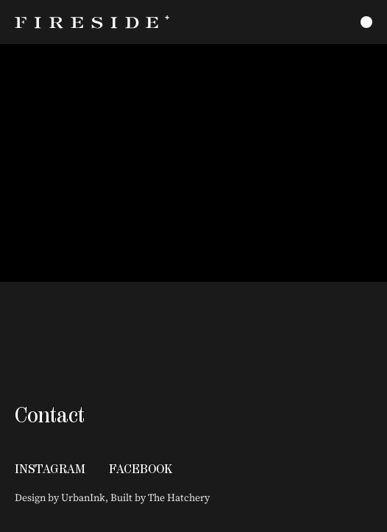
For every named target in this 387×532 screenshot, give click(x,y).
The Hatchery (179, 497)
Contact (50, 414)
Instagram (50, 469)
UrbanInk (83, 497)
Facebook (140, 469)
